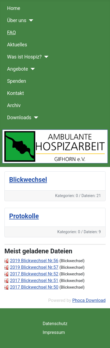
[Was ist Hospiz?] (45, 57)
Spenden (16, 81)
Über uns (16, 20)
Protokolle (24, 216)
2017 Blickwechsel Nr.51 (34, 280)
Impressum (54, 332)
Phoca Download (89, 300)
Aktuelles (17, 44)
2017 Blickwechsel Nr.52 (34, 274)
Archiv (14, 105)
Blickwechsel (28, 180)
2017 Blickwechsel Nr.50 (34, 287)
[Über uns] (29, 20)
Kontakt (15, 93)
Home (13, 8)
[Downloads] (34, 117)
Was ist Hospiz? (24, 57)
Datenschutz (55, 323)
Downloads (19, 117)
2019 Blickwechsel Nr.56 (34, 260)
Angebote (17, 69)
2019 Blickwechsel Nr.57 (34, 267)
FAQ (11, 32)
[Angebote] (31, 69)
